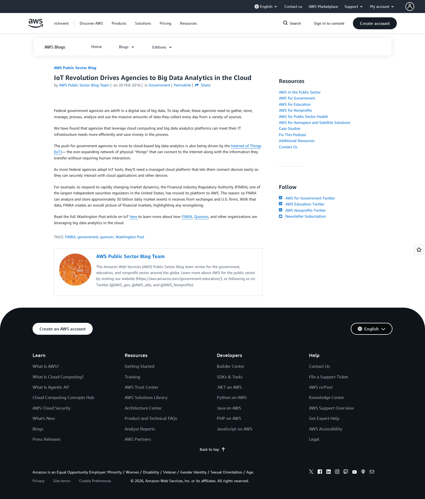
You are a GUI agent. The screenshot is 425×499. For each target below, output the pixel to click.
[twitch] (346, 472)
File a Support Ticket (328, 376)
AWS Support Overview (331, 408)
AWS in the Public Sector (300, 92)
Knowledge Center (326, 397)
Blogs (38, 429)
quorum (107, 236)
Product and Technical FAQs (151, 418)
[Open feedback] (419, 250)
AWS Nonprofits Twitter (302, 210)
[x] (311, 472)
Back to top (213, 449)
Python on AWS (232, 397)
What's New (44, 418)
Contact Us (288, 146)
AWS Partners (138, 439)
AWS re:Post (321, 387)
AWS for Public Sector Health (303, 116)
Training (132, 376)
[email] (372, 472)
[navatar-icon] (409, 6)
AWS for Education (295, 104)
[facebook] (320, 472)
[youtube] (354, 472)
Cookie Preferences (95, 480)
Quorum (201, 216)
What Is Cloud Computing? (58, 376)
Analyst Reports (140, 429)
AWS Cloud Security (51, 408)
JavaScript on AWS (234, 429)
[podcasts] (363, 472)
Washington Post (129, 236)
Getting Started (139, 366)
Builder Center (230, 366)
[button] (415, 6)
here (134, 216)
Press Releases (46, 439)
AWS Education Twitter (301, 204)
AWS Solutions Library (146, 397)
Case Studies (289, 128)
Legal (314, 439)
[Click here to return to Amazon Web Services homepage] (35, 26)
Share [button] (202, 85)
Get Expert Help (324, 418)
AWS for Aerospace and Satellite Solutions (314, 122)
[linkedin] (328, 472)
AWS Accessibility (325, 429)
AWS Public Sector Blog (75, 67)
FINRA (187, 216)
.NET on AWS (229, 387)
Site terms (61, 480)
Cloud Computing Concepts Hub (63, 397)
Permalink (182, 85)
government (88, 236)
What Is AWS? (46, 366)
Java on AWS (229, 408)
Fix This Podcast (292, 134)
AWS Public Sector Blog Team (84, 85)
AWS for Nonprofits (295, 110)
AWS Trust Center (141, 387)
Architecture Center (143, 408)
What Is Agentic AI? (51, 387)
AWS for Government (297, 98)
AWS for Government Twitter (307, 198)
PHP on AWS (229, 418)
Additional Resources (296, 140)
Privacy (38, 480)
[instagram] (337, 472)
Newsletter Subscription (302, 216)
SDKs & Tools (230, 376)
